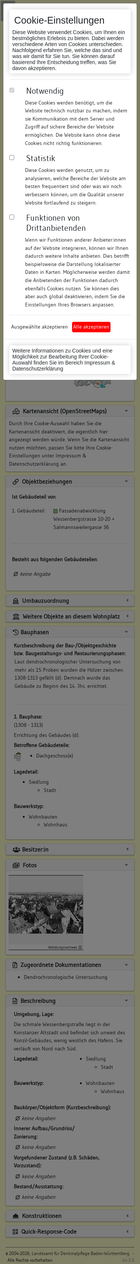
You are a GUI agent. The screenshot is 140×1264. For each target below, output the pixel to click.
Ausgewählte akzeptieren (39, 326)
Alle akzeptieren (91, 326)
